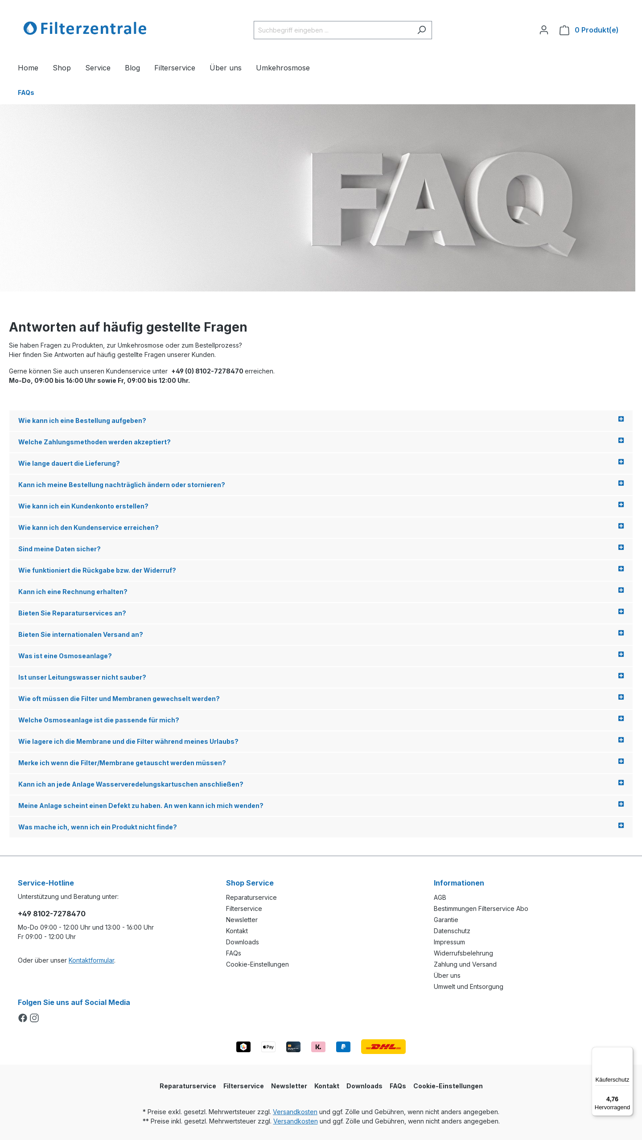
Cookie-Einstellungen (257, 964)
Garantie (446, 919)
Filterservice (244, 908)
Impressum (449, 942)
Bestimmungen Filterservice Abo (481, 908)
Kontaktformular (91, 960)
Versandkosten (295, 1111)
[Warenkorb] (589, 30)
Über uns (447, 975)
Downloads (242, 942)
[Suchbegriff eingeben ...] (333, 30)
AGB (440, 897)
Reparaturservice (251, 897)
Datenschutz (452, 931)
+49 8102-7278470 (52, 913)
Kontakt (237, 931)
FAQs (233, 953)
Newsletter (242, 919)
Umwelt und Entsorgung (468, 986)
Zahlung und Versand (465, 964)
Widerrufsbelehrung (463, 953)
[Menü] (627, 1052)
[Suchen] (421, 30)
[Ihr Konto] (544, 29)
